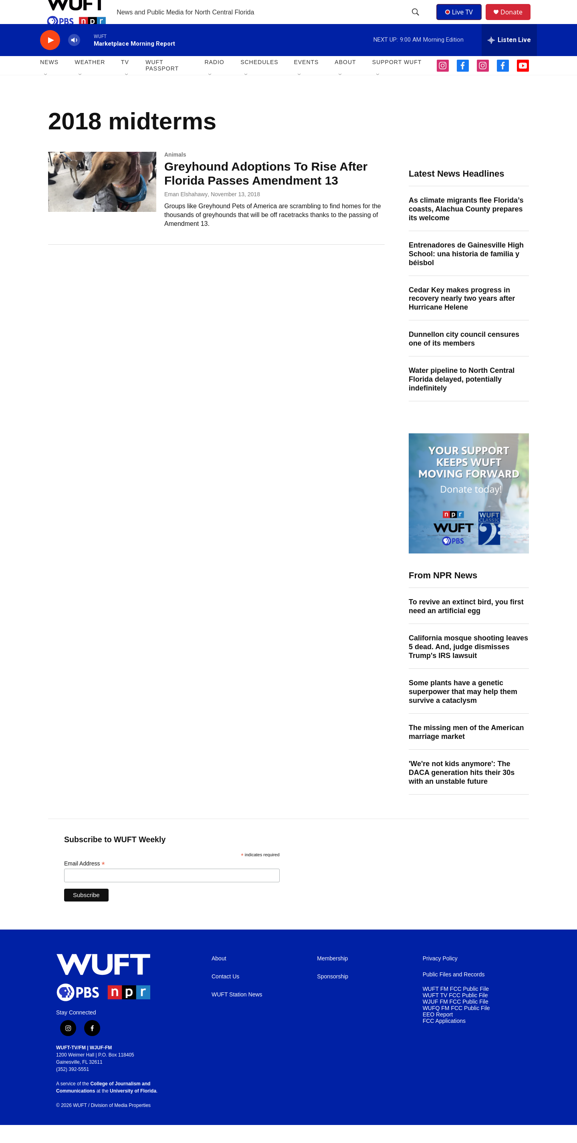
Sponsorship (332, 995)
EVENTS (306, 80)
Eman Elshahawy (186, 212)
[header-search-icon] (416, 21)
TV (125, 80)
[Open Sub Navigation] (46, 93)
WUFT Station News (237, 1013)
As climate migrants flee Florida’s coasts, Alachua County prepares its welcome (466, 227)
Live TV (461, 21)
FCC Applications (444, 1039)
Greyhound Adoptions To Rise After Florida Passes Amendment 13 (265, 191)
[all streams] (509, 58)
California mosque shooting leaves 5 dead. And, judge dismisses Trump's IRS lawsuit (468, 665)
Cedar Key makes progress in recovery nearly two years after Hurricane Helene (462, 317)
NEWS (49, 80)
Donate (516, 21)
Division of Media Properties (121, 1123)
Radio (214, 80)
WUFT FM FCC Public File (456, 1007)
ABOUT (345, 80)
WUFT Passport (162, 83)
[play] (50, 58)
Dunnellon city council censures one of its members (464, 356)
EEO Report (438, 1033)
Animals (175, 172)
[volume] (74, 58)
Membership (332, 977)
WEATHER (90, 80)
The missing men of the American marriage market (466, 750)
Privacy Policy (440, 977)
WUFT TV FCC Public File (455, 1013)
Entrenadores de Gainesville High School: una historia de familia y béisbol (466, 272)
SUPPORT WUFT (397, 80)
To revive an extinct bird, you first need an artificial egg (466, 624)
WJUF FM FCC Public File (455, 1020)
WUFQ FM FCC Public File (456, 1026)
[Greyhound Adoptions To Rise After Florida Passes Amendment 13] (102, 200)
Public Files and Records (454, 993)
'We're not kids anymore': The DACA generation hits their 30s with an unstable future (461, 790)
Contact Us (225, 995)
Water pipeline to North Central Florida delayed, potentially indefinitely (461, 397)
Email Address (84, 881)
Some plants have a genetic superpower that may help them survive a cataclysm (463, 709)
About (219, 977)
